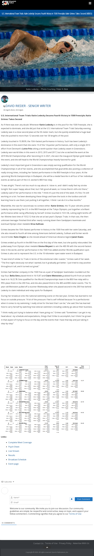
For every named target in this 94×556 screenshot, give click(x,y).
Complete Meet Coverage (20, 442)
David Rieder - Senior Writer (28, 106)
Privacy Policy (65, 543)
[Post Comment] (84, 499)
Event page (13, 463)
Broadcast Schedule (17, 459)
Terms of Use (75, 513)
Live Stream (13, 451)
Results (11, 455)
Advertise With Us (81, 543)
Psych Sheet (13, 446)
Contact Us (38, 543)
